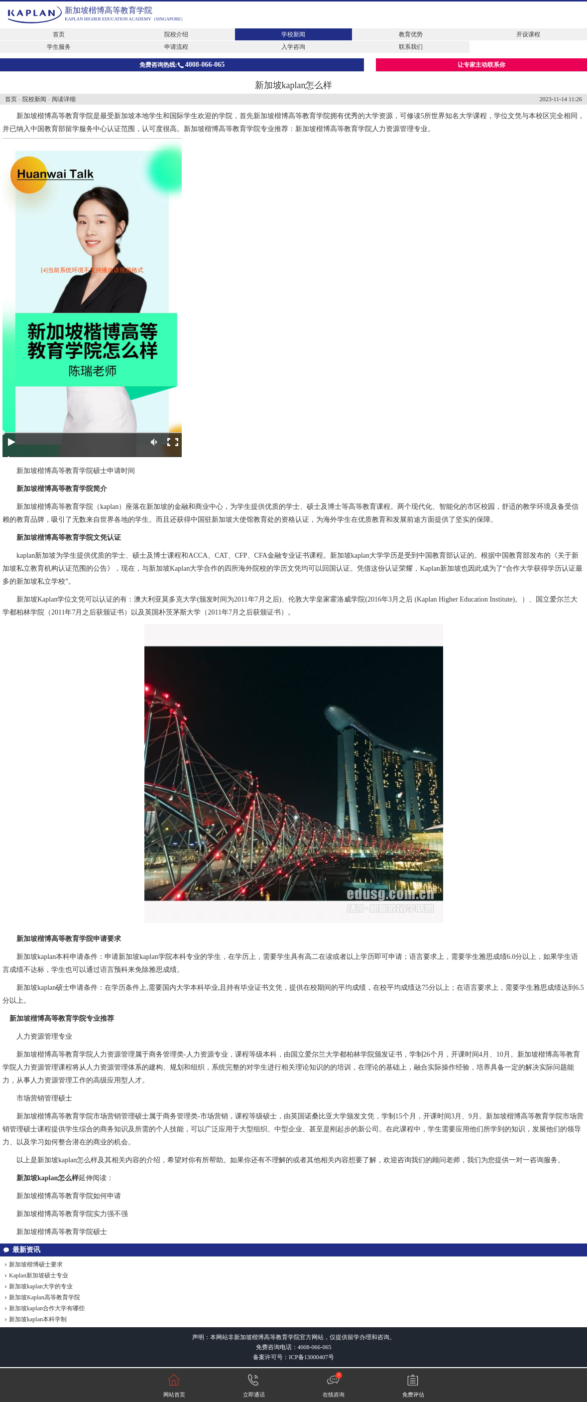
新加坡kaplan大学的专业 (41, 1286)
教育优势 (411, 34)
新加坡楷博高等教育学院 (108, 10)
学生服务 (59, 46)
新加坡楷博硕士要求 (36, 1264)
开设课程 (528, 34)
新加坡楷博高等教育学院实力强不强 (72, 1214)
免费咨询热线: (182, 64)
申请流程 (176, 46)
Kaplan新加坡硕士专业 (38, 1275)
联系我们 (411, 46)
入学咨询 (293, 46)
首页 (59, 34)
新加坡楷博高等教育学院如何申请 (68, 1196)
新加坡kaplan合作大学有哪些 (47, 1308)
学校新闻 (293, 34)
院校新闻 (34, 99)
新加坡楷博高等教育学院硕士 (61, 1232)
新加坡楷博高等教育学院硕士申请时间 (75, 470)
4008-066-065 (315, 1347)
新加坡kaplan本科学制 (38, 1319)
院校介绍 (176, 34)
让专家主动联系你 (481, 64)
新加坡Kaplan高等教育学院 (44, 1297)
